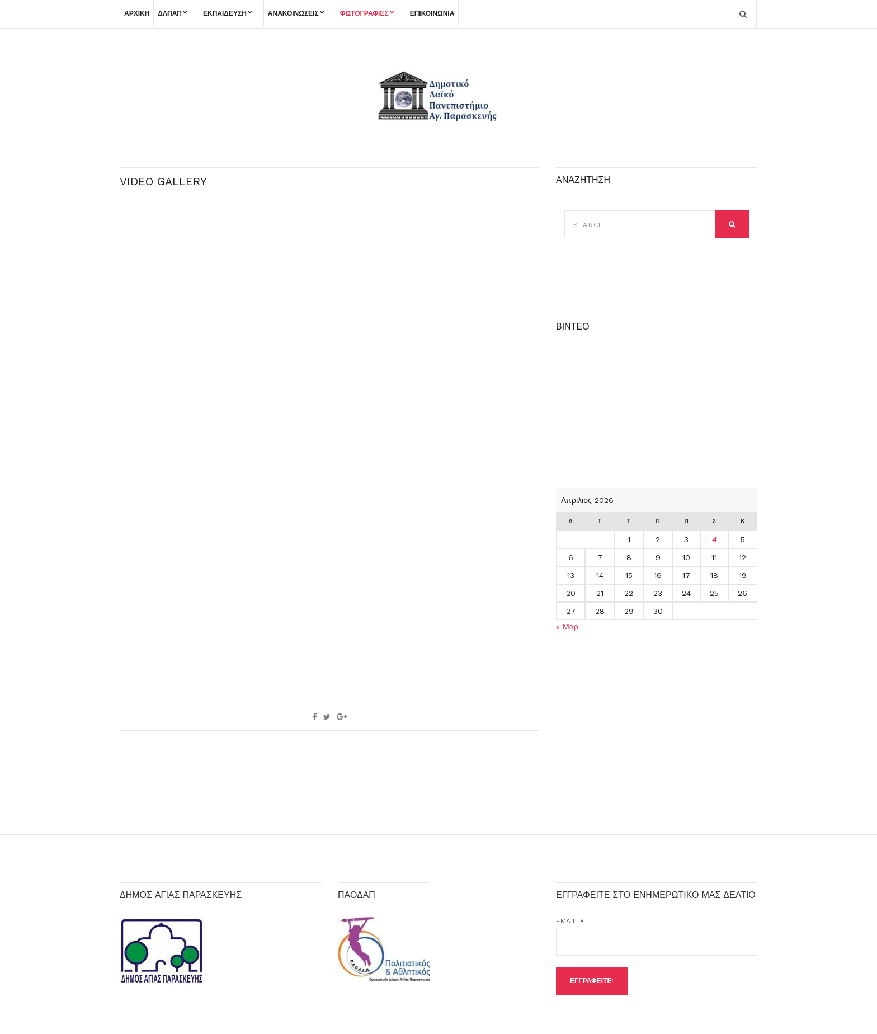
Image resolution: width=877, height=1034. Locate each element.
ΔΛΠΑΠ (170, 13)
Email (570, 921)
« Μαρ (567, 626)
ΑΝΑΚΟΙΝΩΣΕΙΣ (293, 13)
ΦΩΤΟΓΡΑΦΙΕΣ (364, 13)
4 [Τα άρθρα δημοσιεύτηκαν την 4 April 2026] (713, 539)
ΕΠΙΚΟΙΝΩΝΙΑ (432, 13)
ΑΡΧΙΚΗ (136, 13)
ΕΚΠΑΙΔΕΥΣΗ (225, 13)
